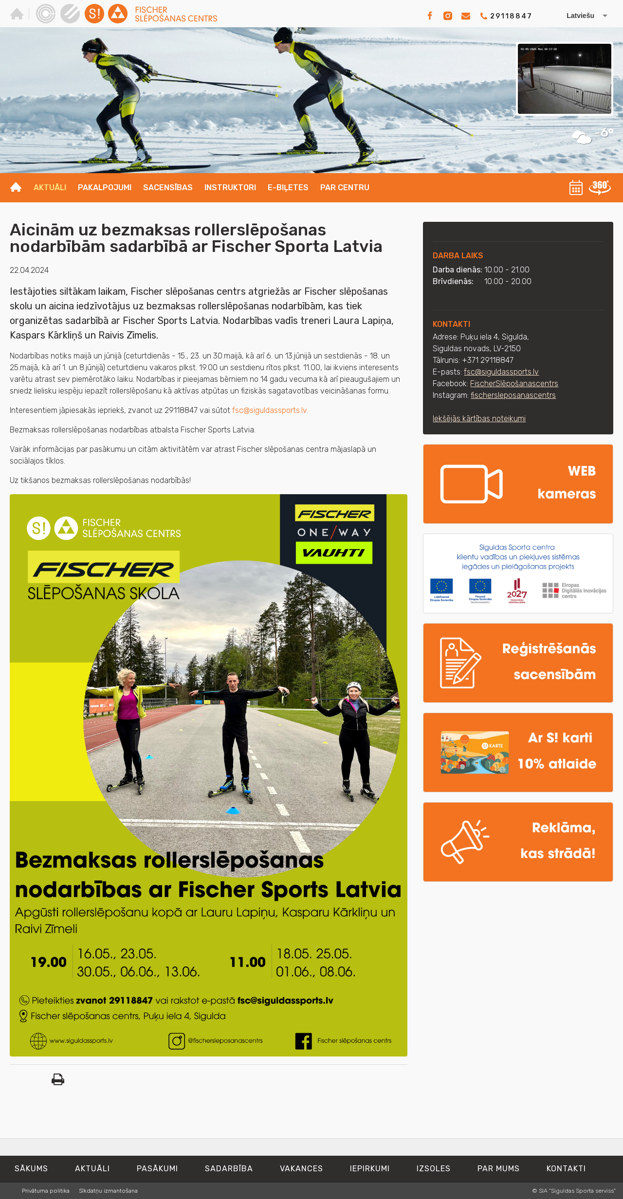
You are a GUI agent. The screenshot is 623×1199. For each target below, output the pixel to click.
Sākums (31, 1168)
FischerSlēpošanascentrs (514, 383)
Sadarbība (229, 1168)
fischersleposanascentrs (513, 395)
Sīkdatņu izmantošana (108, 1190)
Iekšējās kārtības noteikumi (479, 418)
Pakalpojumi (104, 187)
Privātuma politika (46, 1190)
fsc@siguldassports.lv (501, 371)
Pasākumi (157, 1168)
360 (599, 187)
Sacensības (168, 187)
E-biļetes (288, 187)
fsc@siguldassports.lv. (271, 410)
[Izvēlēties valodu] (576, 15)
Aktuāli (50, 187)
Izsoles (434, 1168)
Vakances (301, 1168)
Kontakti (566, 1168)
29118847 (511, 16)
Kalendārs (576, 187)
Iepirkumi (370, 1168)
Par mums (498, 1168)
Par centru (344, 187)
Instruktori (230, 187)
